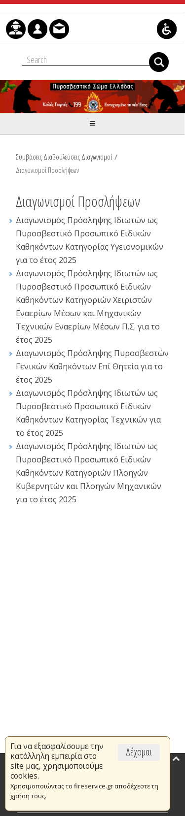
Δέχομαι (139, 751)
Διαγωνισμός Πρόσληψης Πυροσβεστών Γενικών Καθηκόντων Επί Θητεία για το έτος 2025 (92, 366)
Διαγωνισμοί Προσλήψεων (47, 170)
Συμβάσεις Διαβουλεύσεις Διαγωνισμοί (64, 157)
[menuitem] (16, 29)
